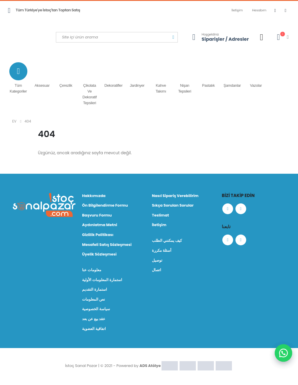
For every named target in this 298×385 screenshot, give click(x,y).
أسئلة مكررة (161, 251)
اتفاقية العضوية (94, 330)
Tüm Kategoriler (18, 77)
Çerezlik (66, 75)
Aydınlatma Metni (99, 225)
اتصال (156, 271)
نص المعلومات (93, 300)
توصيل (157, 261)
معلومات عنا (91, 271)
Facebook (228, 209)
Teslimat (160, 215)
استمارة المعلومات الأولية (102, 280)
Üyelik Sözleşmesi (99, 255)
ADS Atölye (150, 367)
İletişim (237, 10)
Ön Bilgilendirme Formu (105, 205)
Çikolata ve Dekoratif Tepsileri (90, 83)
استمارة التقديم (94, 290)
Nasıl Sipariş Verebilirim (175, 195)
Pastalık (208, 75)
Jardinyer (137, 75)
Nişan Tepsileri (185, 77)
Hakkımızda (94, 195)
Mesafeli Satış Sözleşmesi (107, 245)
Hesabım (259, 10)
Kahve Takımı (161, 77)
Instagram (242, 209)
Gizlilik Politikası (97, 235)
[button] (283, 353)
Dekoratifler (113, 75)
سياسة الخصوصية (96, 310)
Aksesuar (42, 75)
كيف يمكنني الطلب (167, 241)
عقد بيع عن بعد (93, 320)
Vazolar (256, 75)
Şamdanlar (232, 75)
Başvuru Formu (97, 215)
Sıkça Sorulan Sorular (173, 205)
